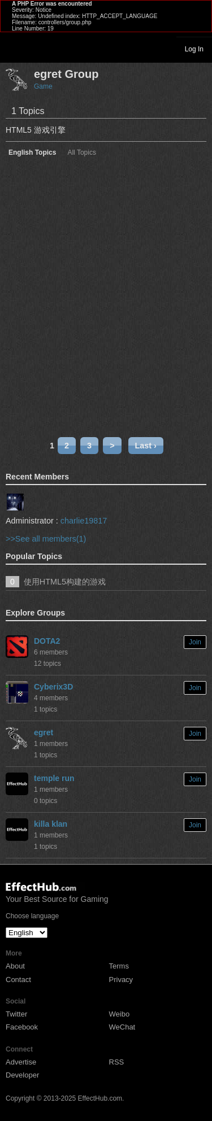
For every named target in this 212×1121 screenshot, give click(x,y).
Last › (146, 445)
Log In (194, 49)
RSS (116, 1062)
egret (43, 732)
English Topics (32, 152)
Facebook (22, 1027)
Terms (119, 966)
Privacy (121, 979)
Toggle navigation (13, 48)
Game (43, 86)
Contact (18, 979)
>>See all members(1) (46, 538)
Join (195, 642)
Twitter (16, 1014)
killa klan (50, 823)
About (15, 966)
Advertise (21, 1062)
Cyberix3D (53, 686)
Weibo (119, 1014)
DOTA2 (47, 640)
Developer (22, 1075)
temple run (54, 778)
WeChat (122, 1027)
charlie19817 (83, 520)
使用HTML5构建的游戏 (65, 581)
